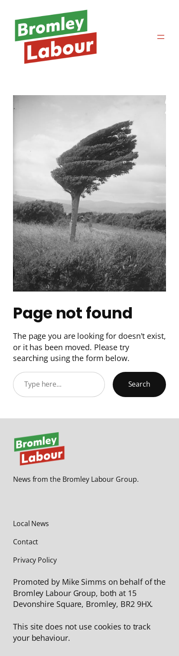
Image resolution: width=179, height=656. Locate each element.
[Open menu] (161, 37)
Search (139, 384)
